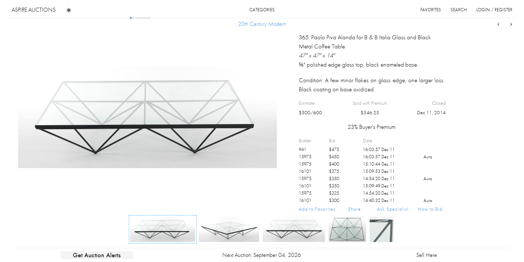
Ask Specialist (393, 209)
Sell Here (426, 255)
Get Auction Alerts (97, 255)
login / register (494, 10)
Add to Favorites (317, 209)
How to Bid (430, 209)
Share (354, 209)
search (458, 10)
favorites (430, 10)
